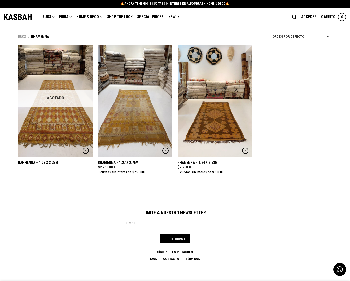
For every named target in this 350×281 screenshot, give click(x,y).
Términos (192, 259)
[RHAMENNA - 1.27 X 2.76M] (135, 101)
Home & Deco (89, 16)
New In (174, 17)
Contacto (171, 259)
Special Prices (150, 17)
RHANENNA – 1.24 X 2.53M (198, 162)
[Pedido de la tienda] (301, 36)
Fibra (65, 16)
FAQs (153, 259)
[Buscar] (294, 17)
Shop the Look (120, 17)
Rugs (48, 16)
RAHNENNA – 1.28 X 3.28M (38, 162)
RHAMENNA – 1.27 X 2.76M (118, 162)
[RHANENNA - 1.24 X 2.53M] (215, 101)
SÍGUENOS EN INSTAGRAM (175, 252)
